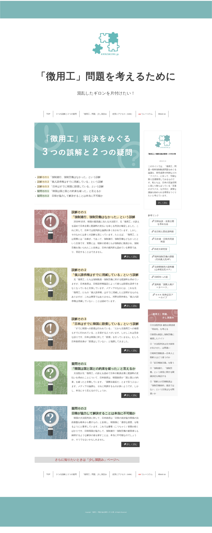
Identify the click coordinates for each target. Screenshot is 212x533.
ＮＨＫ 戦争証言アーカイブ (163, 297)
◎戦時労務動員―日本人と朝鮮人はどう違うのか (162, 357)
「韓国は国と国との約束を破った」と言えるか (76, 192)
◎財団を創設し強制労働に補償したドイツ (162, 338)
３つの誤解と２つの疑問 (66, 116)
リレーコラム (146, 116)
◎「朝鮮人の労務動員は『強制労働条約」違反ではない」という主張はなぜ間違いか (162, 389)
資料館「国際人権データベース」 (163, 287)
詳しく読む (130, 258)
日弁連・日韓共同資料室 (163, 242)
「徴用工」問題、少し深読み (94, 116)
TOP (48, 116)
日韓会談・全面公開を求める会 (163, 224)
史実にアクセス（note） (122, 116)
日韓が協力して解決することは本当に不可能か (76, 197)
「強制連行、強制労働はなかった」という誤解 (76, 178)
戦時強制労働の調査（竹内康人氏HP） (163, 259)
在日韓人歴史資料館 (163, 233)
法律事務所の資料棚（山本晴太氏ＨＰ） (163, 269)
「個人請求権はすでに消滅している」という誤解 (76, 183)
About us (162, 116)
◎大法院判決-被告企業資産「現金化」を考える (162, 328)
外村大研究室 (159, 251)
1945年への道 (160, 278)
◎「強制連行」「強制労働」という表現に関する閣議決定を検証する (162, 374)
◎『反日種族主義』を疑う (162, 364)
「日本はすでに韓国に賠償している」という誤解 (76, 188)
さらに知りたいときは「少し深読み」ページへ (87, 461)
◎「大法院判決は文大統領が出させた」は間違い (162, 347)
